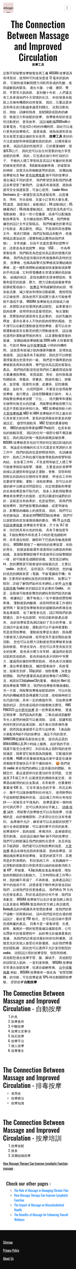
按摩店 (35, 286)
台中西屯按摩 (24, 709)
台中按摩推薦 (36, 345)
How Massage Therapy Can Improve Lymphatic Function (35, 1163)
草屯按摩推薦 (35, 175)
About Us (8, 1258)
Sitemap (8, 1242)
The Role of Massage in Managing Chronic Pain (41, 1190)
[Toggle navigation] (67, 8)
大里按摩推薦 (12, 413)
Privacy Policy (11, 1250)
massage (8, 1168)
